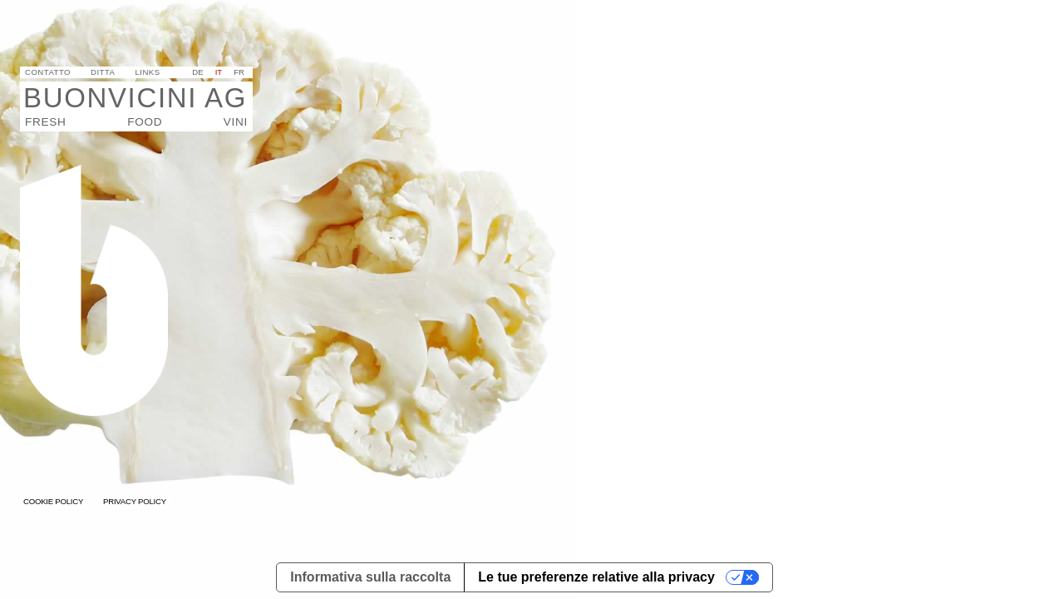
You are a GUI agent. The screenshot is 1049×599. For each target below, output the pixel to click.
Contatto (48, 72)
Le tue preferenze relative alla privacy (596, 577)
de (197, 72)
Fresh (45, 122)
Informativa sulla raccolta (370, 577)
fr (239, 72)
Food (144, 122)
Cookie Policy (53, 501)
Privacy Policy (134, 501)
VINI (236, 122)
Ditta (103, 72)
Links (147, 72)
